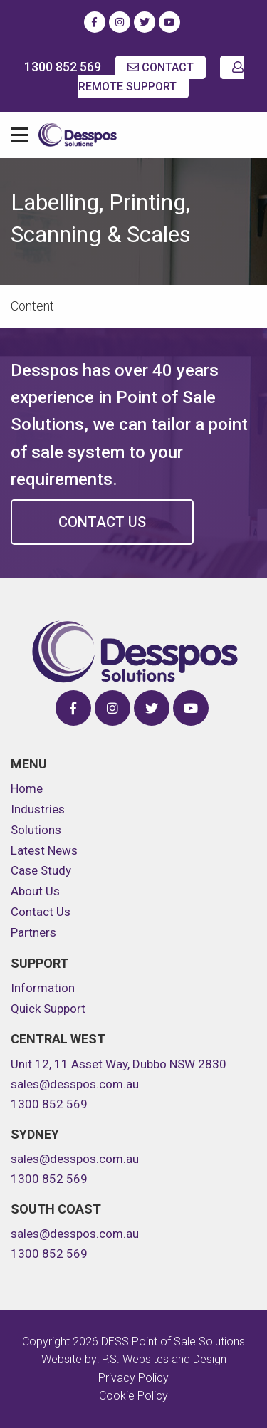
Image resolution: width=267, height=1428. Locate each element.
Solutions (36, 830)
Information (43, 988)
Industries (38, 809)
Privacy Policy (133, 1378)
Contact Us (102, 522)
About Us (35, 891)
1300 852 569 (62, 66)
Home (27, 788)
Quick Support (48, 1008)
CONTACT (160, 67)
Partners (33, 932)
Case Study (41, 870)
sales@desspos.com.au (75, 1084)
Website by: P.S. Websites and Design (133, 1359)
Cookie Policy (133, 1395)
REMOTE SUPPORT (161, 77)
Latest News (44, 850)
